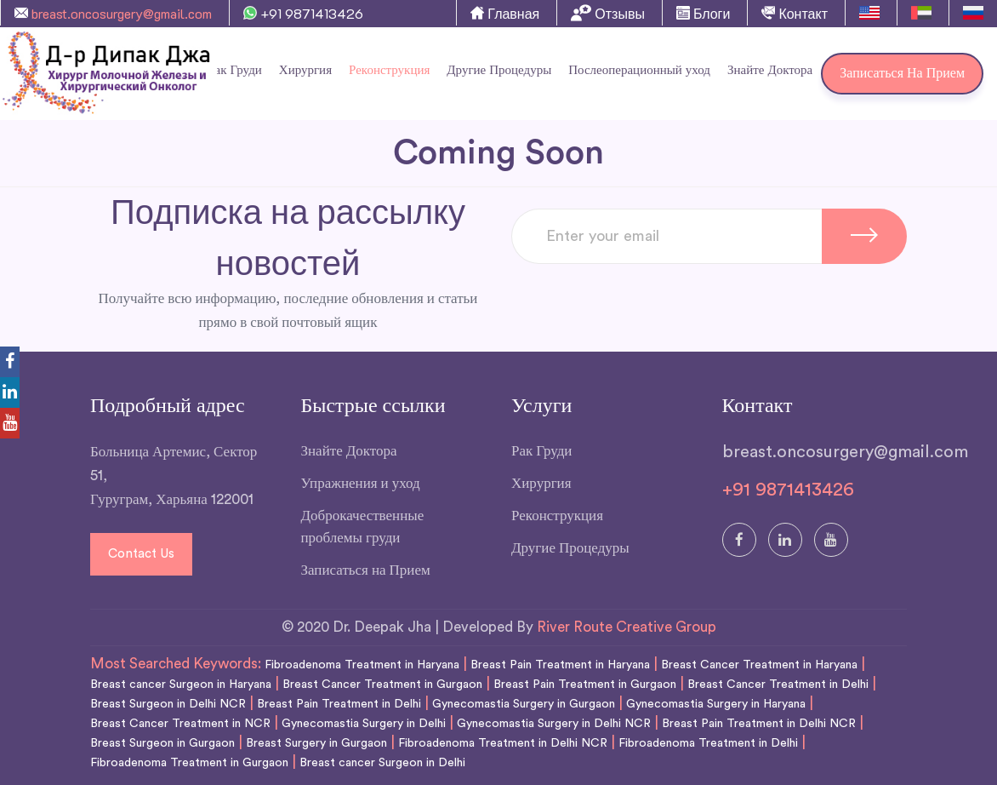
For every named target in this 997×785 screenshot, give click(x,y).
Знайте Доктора (769, 70)
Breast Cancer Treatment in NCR (180, 724)
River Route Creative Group (626, 627)
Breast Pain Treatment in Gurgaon (584, 684)
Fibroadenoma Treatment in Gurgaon (189, 763)
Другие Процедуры (499, 70)
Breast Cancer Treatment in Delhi (778, 684)
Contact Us (141, 553)
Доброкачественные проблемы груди (362, 526)
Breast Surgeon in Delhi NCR (168, 704)
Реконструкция (389, 70)
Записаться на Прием (902, 73)
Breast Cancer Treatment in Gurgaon (382, 684)
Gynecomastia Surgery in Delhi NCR (554, 724)
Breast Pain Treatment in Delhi (339, 704)
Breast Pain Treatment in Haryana (560, 665)
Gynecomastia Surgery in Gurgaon (523, 704)
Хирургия (305, 70)
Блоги (703, 13)
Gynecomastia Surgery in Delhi (364, 724)
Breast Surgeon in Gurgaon (162, 743)
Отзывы (608, 13)
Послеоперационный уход (639, 70)
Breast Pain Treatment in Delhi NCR (759, 724)
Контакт (794, 13)
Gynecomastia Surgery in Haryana (716, 704)
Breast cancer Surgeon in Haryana (180, 684)
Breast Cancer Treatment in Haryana (759, 665)
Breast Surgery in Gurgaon (316, 743)
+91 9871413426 (303, 13)
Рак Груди (541, 451)
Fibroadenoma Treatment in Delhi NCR (502, 743)
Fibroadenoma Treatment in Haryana (362, 665)
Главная (504, 13)
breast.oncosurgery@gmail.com (113, 13)
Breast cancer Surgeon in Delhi (382, 763)
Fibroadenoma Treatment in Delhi (708, 743)
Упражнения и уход (360, 483)
